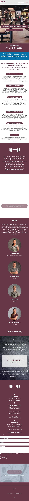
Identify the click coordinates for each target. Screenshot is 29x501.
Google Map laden (14, 472)
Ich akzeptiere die (14, 475)
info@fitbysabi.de (16, 429)
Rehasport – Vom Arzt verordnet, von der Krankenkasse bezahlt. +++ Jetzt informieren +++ (14, 56)
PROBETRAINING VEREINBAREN (14, 169)
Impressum (10, 493)
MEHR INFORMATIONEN (14, 331)
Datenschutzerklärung (19, 475)
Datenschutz (18, 493)
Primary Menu (26, 2)
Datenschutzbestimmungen (18, 453)
